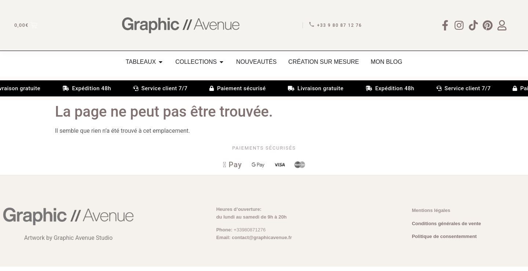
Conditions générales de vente (446, 228)
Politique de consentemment (444, 240)
